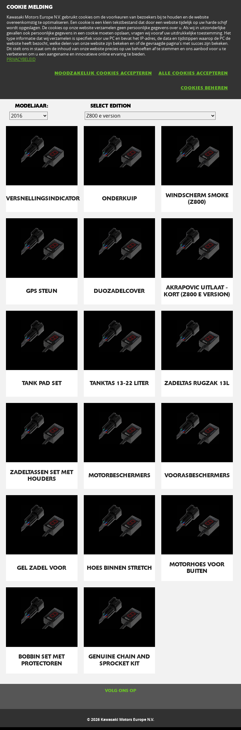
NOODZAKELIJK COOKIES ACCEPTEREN (103, 73)
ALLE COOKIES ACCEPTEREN (193, 73)
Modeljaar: (31, 106)
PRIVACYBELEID (21, 59)
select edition (110, 106)
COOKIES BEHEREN (204, 88)
